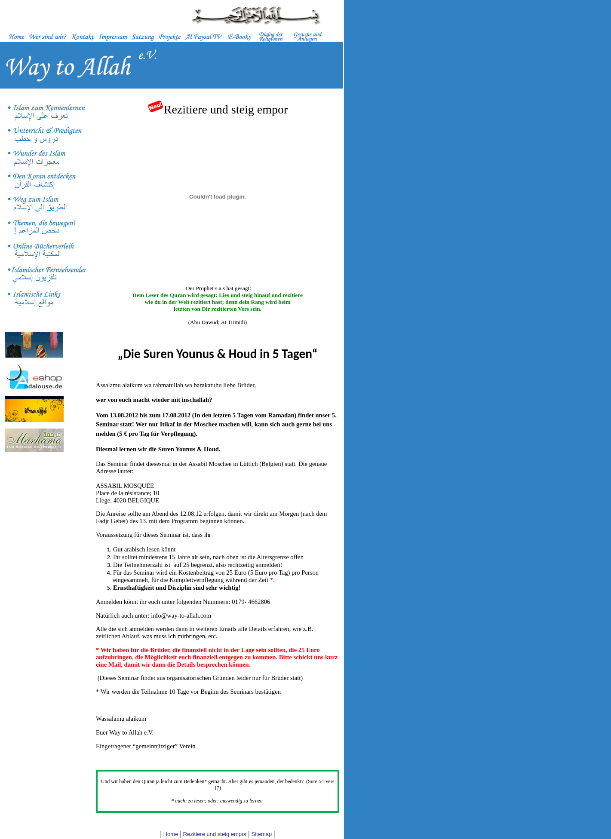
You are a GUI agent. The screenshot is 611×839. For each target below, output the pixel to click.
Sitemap (262, 834)
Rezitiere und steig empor (216, 834)
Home (170, 834)
